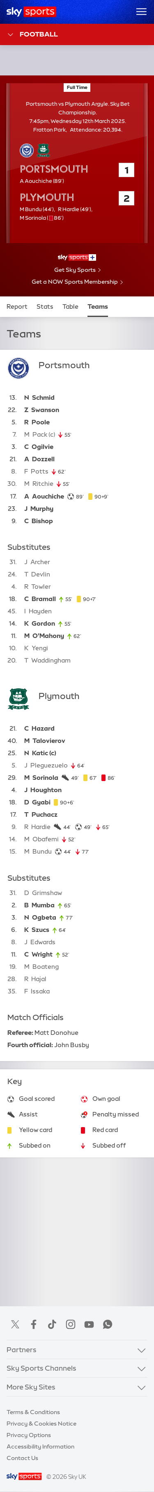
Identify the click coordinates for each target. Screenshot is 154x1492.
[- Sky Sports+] (77, 257)
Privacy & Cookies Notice (41, 1423)
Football (32, 35)
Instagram (70, 1324)
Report (17, 307)
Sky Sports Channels (41, 1367)
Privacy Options (29, 1435)
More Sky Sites (31, 1386)
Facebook (33, 1324)
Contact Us (22, 1458)
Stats (45, 307)
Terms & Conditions (33, 1412)
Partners (22, 1349)
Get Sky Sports (75, 270)
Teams (97, 307)
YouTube (89, 1324)
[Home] (31, 12)
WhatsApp (107, 1324)
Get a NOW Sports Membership (75, 282)
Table (70, 307)
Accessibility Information (40, 1446)
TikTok (52, 1324)
